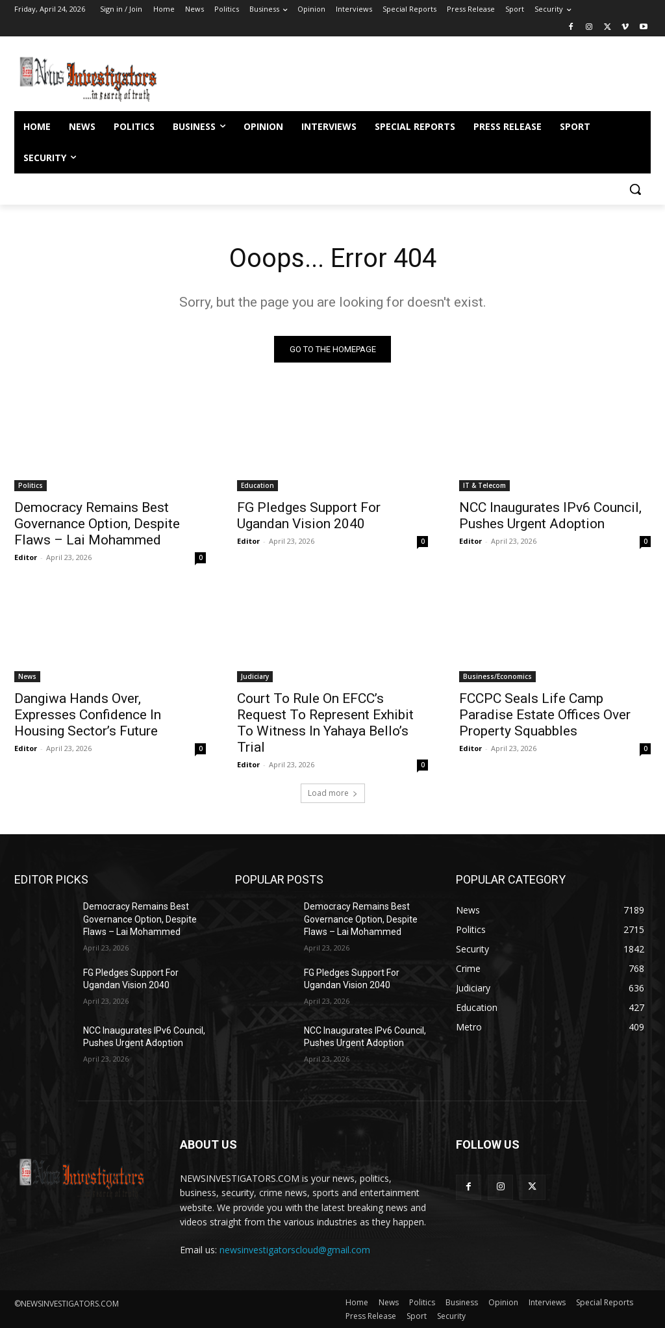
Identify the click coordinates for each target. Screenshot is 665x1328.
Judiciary (255, 676)
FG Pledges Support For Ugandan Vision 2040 (309, 515)
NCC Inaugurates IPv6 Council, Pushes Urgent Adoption (550, 515)
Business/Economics (497, 676)
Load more (333, 792)
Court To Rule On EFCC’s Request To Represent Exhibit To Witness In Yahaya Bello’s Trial (325, 723)
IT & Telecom (484, 485)
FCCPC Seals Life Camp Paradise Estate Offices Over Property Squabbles (545, 715)
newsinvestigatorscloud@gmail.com (295, 1250)
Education (257, 485)
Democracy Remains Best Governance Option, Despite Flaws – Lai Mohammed (97, 524)
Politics (30, 485)
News (27, 676)
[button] (635, 189)
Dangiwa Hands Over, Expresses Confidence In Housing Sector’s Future (87, 715)
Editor (25, 557)
